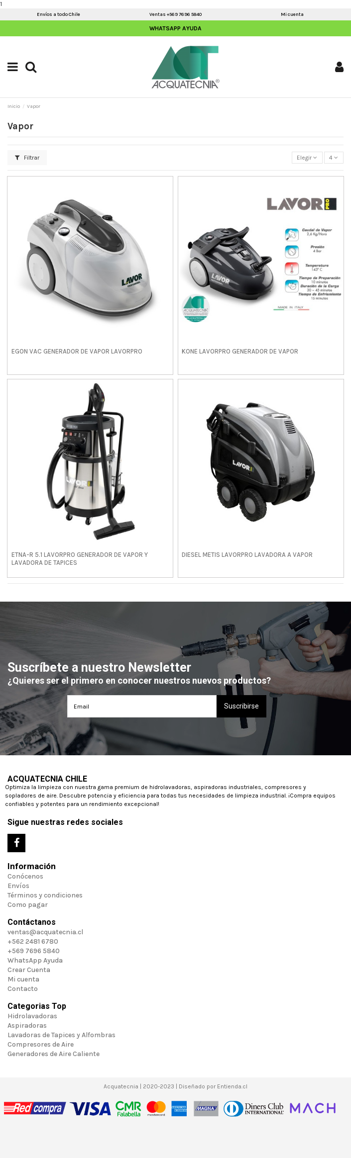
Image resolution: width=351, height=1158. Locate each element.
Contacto (22, 988)
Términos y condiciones (45, 895)
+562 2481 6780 (32, 941)
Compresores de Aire (40, 1044)
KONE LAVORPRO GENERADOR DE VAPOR (240, 351)
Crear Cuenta (28, 970)
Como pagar (27, 904)
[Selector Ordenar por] (307, 158)
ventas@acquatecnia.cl (45, 932)
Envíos (18, 886)
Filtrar (27, 157)
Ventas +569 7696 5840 (175, 14)
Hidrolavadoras (32, 1016)
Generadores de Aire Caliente (53, 1054)
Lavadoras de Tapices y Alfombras (61, 1035)
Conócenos (25, 876)
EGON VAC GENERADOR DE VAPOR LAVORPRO (76, 351)
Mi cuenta (292, 14)
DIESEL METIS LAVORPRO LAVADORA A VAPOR (247, 554)
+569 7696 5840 (33, 951)
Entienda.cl (232, 1086)
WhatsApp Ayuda (175, 28)
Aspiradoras (27, 1025)
